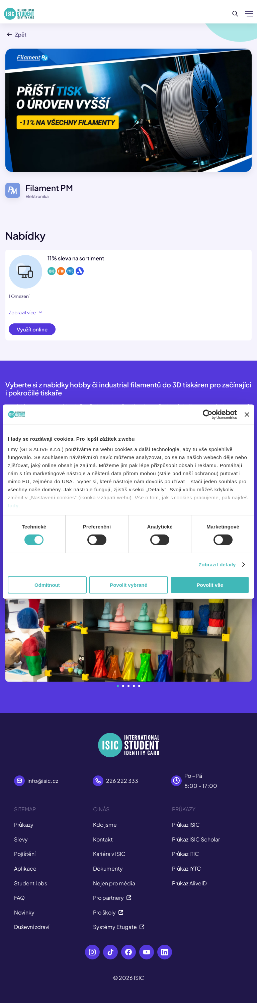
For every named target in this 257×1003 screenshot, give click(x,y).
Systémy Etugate (119, 926)
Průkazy (23, 824)
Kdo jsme (105, 824)
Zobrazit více (25, 312)
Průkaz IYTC (186, 868)
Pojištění (24, 853)
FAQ (19, 897)
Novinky (24, 912)
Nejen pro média (114, 883)
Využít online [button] (32, 329)
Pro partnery (112, 897)
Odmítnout (47, 585)
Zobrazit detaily (217, 564)
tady (13, 505)
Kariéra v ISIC (109, 853)
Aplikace (25, 868)
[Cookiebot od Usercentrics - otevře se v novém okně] (207, 414)
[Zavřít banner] (247, 414)
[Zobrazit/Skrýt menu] (249, 14)
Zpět (15, 34)
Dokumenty (108, 868)
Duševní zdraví (31, 926)
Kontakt (103, 839)
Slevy (21, 839)
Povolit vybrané (128, 585)
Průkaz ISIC (186, 824)
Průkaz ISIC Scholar (196, 839)
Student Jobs (30, 883)
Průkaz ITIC (185, 853)
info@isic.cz (42, 780)
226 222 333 (122, 780)
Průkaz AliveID (189, 883)
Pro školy (108, 912)
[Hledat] (235, 14)
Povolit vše (210, 585)
